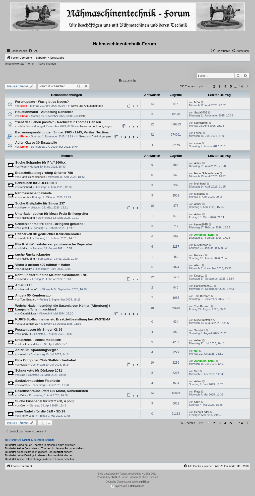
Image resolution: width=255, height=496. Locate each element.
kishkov (25, 344)
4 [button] (225, 86)
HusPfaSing (27, 217)
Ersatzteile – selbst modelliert (38, 340)
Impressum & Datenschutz (127, 486)
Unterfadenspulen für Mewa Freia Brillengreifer (51, 213)
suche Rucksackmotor (32, 254)
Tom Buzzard (28, 299)
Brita (23, 395)
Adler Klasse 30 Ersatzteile (36, 142)
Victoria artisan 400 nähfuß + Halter (42, 265)
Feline (198, 132)
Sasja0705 (200, 112)
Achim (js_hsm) (204, 234)
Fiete (197, 391)
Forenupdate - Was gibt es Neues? (42, 101)
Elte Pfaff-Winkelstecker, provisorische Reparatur (53, 244)
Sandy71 (25, 333)
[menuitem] (33, 51)
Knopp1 (199, 275)
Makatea (199, 193)
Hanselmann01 (29, 289)
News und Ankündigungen (87, 105)
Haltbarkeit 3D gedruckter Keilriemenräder (48, 234)
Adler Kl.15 (23, 285)
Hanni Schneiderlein (32, 176)
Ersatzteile (127, 80)
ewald (24, 354)
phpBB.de (143, 481)
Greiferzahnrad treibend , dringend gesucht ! (50, 224)
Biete (82, 115)
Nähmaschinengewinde (33, 193)
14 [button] (241, 86)
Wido (23, 166)
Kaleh (23, 207)
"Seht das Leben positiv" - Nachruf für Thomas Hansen (58, 122)
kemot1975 (201, 122)
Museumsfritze (29, 323)
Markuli (24, 279)
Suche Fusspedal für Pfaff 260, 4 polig (44, 401)
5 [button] (231, 86)
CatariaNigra (28, 313)
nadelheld (26, 238)
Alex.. (197, 265)
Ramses (199, 255)
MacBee (25, 126)
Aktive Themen (47, 63)
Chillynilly (26, 268)
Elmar (24, 115)
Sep (22, 374)
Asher (197, 163)
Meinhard (26, 187)
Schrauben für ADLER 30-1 (36, 183)
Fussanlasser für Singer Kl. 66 (38, 329)
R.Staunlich (201, 244)
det (196, 350)
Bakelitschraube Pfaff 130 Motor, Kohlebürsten (51, 391)
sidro (23, 105)
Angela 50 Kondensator (33, 295)
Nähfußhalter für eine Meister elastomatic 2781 (51, 275)
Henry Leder (28, 415)
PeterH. (25, 227)
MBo (197, 102)
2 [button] (214, 86)
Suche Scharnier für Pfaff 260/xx (40, 162)
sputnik (24, 197)
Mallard (24, 248)
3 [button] (220, 86)
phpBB (114, 477)
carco (197, 143)
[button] (200, 87)
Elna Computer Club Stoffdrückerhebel (45, 360)
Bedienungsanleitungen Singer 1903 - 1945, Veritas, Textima (62, 132)
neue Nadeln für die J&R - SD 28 (40, 411)
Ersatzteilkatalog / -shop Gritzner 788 (44, 173)
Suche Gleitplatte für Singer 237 (40, 203)
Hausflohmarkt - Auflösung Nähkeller (44, 112)
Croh (23, 405)
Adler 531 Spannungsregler (36, 350)
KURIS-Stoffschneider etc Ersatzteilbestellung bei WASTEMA (63, 319)
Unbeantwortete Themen (20, 63)
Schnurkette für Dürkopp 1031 (38, 370)
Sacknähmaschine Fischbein (37, 381)
